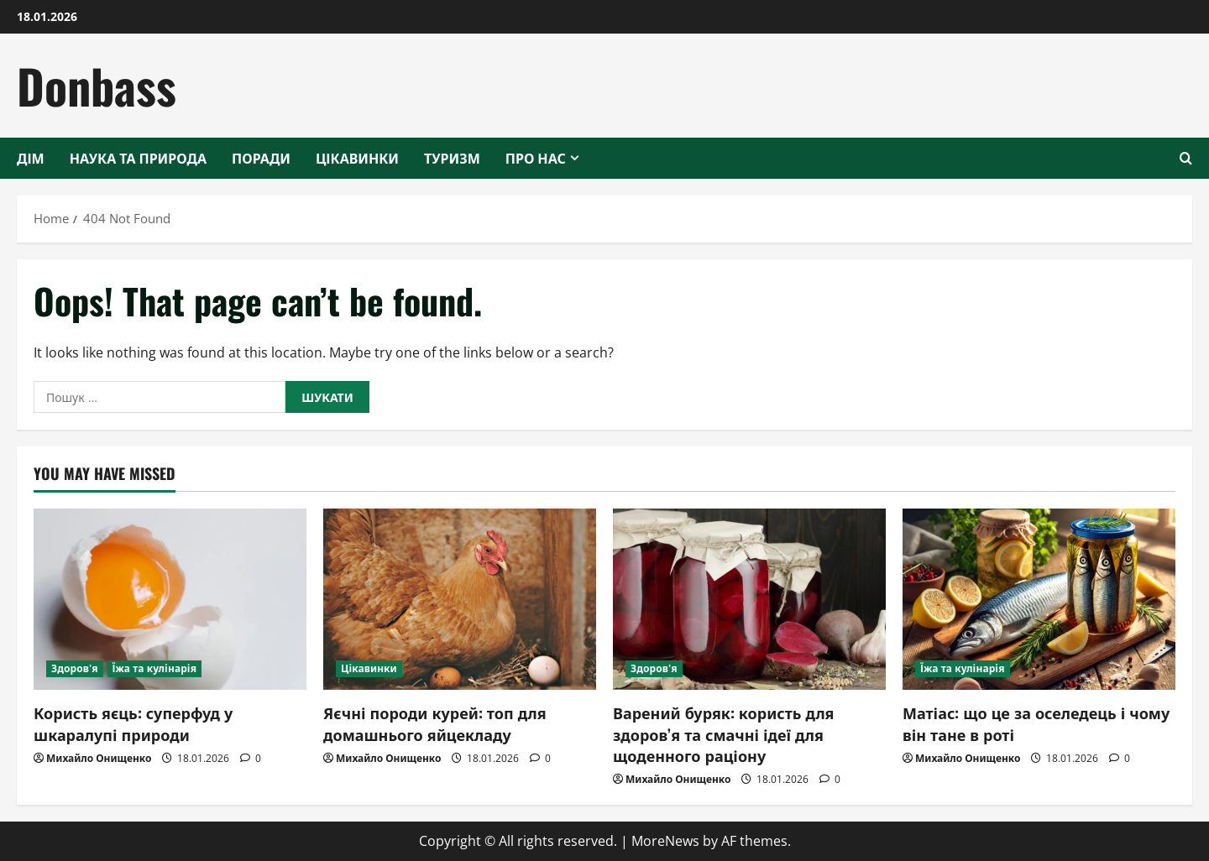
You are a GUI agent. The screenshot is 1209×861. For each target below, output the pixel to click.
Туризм (452, 158)
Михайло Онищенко (98, 758)
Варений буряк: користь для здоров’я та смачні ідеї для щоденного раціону (724, 733)
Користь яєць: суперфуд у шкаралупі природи (133, 723)
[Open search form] (1186, 158)
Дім (30, 158)
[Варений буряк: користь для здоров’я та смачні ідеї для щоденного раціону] (749, 600)
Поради (261, 158)
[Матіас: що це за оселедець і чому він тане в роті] (1039, 600)
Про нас (535, 158)
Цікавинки (357, 158)
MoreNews (665, 841)
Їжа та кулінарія (155, 668)
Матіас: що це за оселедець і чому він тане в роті (1036, 723)
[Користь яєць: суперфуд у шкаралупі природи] (170, 600)
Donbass (96, 85)
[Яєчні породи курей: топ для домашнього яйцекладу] (459, 600)
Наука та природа (138, 158)
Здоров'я (74, 668)
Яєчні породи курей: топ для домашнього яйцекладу (435, 723)
